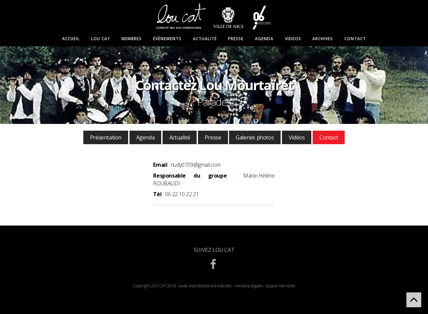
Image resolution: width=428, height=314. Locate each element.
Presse (236, 39)
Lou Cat (100, 39)
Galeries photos (255, 137)
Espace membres (280, 286)
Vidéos (297, 137)
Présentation (105, 137)
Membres (131, 39)
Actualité (205, 39)
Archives (322, 39)
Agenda (264, 39)
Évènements (167, 39)
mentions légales (248, 286)
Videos (293, 39)
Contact (355, 39)
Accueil (71, 39)
